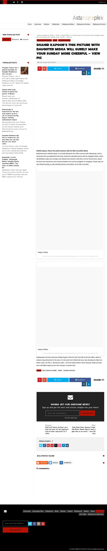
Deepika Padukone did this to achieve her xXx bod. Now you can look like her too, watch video (10, 140)
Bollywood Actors (99, 24)
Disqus (55, 463)
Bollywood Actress (83, 24)
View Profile (44, 441)
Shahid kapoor (69, 370)
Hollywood (49, 511)
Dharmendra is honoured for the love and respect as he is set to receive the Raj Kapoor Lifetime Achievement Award (10, 114)
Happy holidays (43, 349)
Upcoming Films (38, 511)
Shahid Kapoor (59, 256)
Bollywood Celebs (49, 370)
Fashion (63, 511)
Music (30, 24)
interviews (27, 511)
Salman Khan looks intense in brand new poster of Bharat (10, 92)
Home (93, 511)
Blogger (44, 463)
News (60, 370)
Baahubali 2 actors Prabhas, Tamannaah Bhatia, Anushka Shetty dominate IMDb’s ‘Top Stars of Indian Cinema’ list (10, 162)
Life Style (82, 514)
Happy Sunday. (43, 252)
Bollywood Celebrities (95, 514)
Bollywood (78, 511)
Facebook (80, 68)
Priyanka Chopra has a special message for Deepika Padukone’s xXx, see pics (10, 71)
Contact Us (102, 2)
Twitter (58, 68)
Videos (70, 511)
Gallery (86, 511)
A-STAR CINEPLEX (75, 549)
